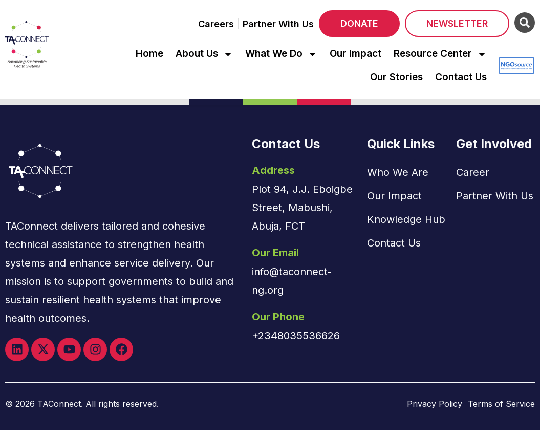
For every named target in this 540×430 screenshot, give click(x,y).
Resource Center (440, 54)
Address (273, 170)
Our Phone (278, 317)
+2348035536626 (296, 336)
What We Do (281, 54)
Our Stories (396, 77)
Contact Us (461, 77)
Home (149, 53)
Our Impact (355, 53)
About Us (204, 54)
